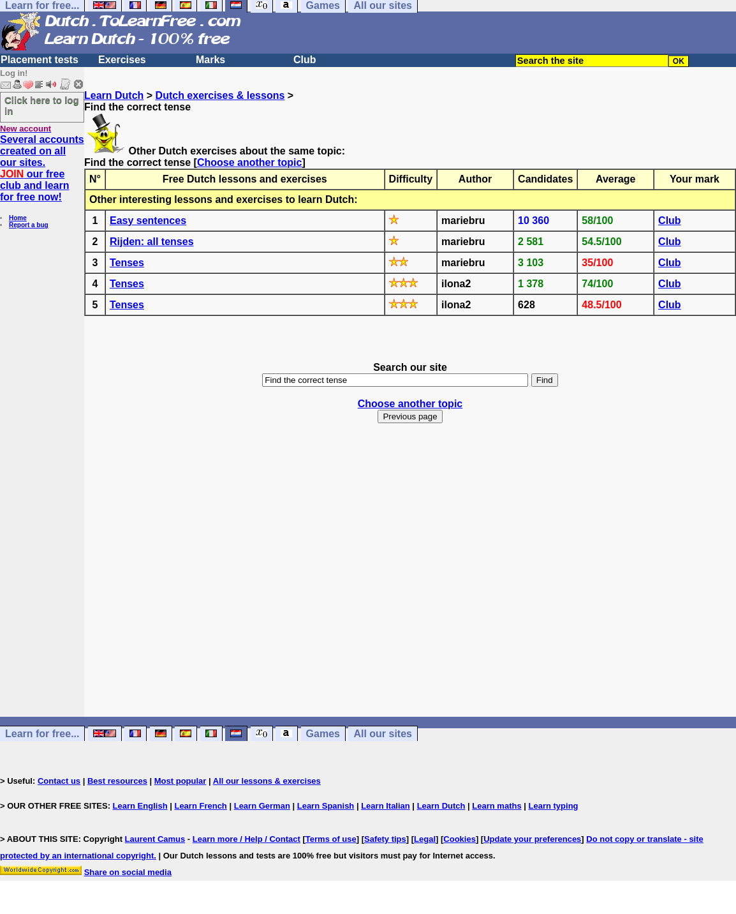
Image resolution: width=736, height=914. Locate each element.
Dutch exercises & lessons (220, 95)
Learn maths (496, 806)
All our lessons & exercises (267, 781)
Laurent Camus (155, 839)
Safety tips (385, 839)
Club (304, 59)
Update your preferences (532, 839)
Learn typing (553, 806)
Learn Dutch (114, 95)
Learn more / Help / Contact (246, 839)
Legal (425, 839)
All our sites (382, 733)
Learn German (262, 806)
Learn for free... (42, 733)
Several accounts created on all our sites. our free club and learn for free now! (42, 168)
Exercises (122, 59)
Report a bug (28, 224)
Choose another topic (249, 162)
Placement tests (39, 59)
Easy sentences (148, 220)
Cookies (459, 839)
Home (18, 217)
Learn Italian (385, 806)
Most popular (180, 781)
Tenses (127, 262)
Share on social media (128, 872)
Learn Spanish (326, 806)
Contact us (59, 781)
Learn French (200, 806)
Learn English (140, 806)
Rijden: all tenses (152, 241)
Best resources (117, 781)
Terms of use (331, 839)
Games (323, 733)
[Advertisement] (410, 581)
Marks (210, 59)
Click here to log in (41, 105)
